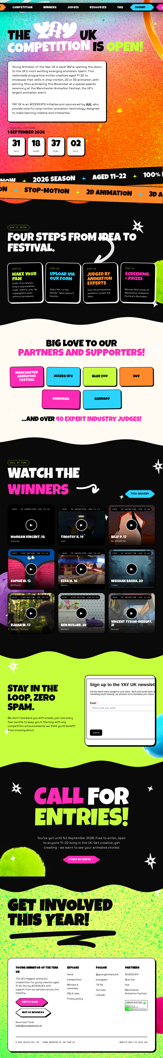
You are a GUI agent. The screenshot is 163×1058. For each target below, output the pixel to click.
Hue (127, 984)
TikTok (99, 984)
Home (70, 974)
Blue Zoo (130, 979)
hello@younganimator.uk (29, 1025)
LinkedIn (100, 994)
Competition (74, 979)
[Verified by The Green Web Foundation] (136, 1005)
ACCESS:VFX (132, 974)
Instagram (101, 979)
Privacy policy (75, 998)
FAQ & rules (73, 993)
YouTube (101, 989)
